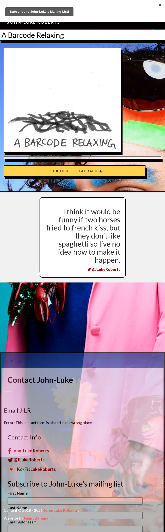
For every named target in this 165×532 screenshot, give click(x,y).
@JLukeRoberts (103, 269)
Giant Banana (36, 518)
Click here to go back (74, 170)
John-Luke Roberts (33, 22)
